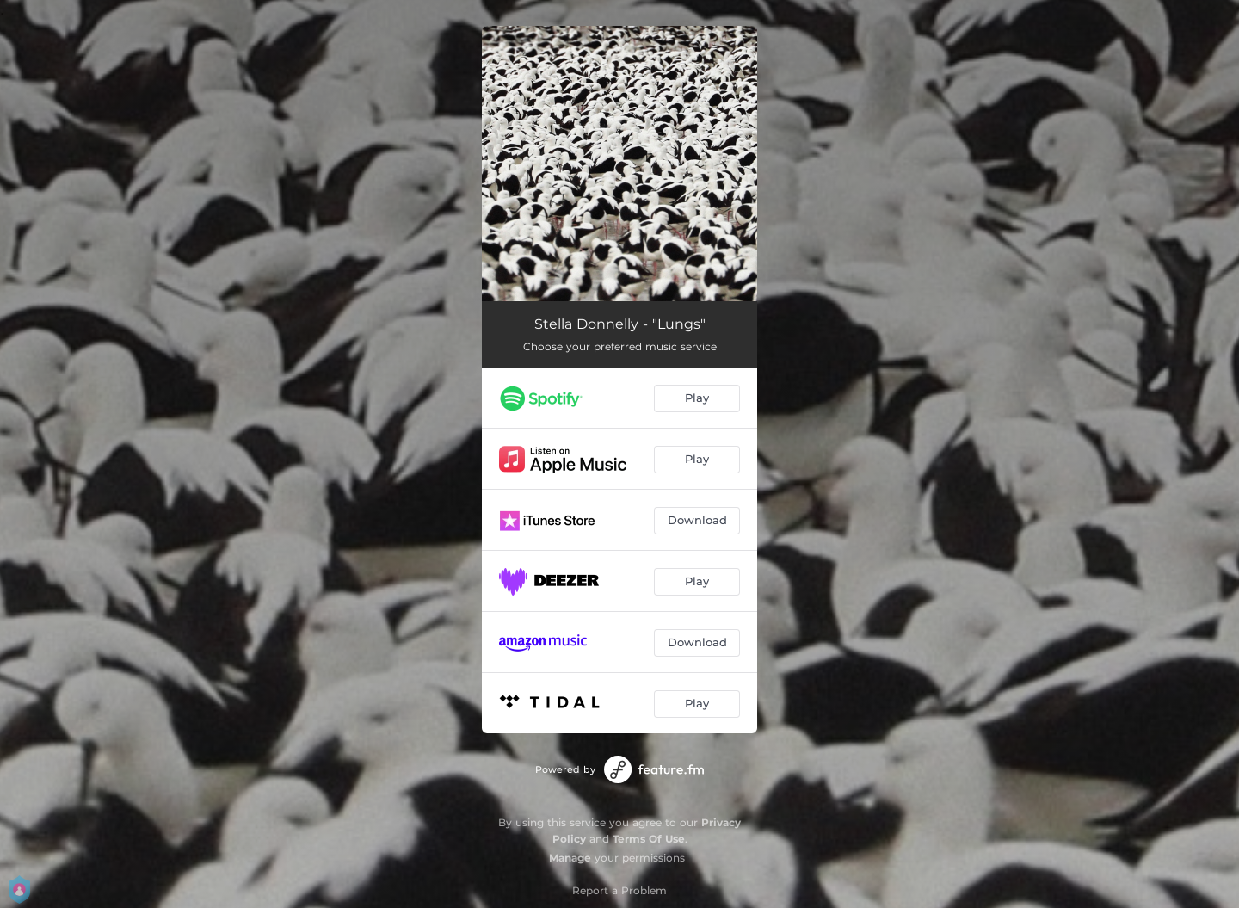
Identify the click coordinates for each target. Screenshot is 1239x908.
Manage (570, 857)
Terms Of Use (649, 838)
